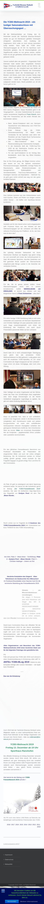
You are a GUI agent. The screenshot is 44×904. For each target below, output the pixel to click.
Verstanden (11, 901)
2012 (34, 824)
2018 (8, 824)
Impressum (8, 855)
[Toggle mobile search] (39, 6)
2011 (38, 824)
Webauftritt (8, 864)
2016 (17, 824)
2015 (21, 824)
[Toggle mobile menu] (39, 4)
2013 (30, 824)
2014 (25, 824)
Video (18, 430)
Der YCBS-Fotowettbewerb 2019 (27, 489)
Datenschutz (9, 859)
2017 (13, 824)
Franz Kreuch (31, 114)
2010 (38, 827)
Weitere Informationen (29, 901)
